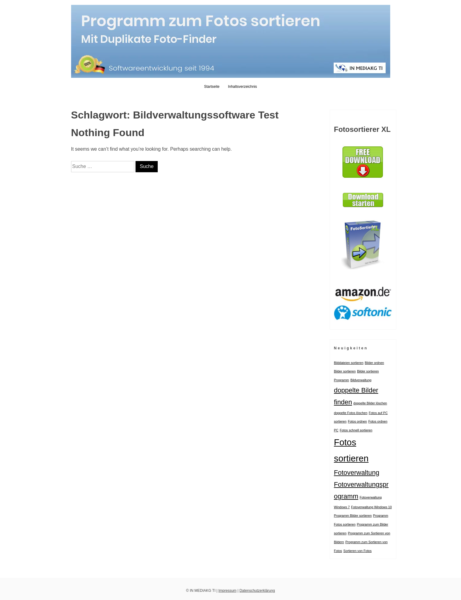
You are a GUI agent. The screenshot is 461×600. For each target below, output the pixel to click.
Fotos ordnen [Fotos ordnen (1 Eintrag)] (357, 421)
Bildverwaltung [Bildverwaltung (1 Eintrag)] (360, 380)
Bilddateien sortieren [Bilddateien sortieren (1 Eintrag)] (348, 363)
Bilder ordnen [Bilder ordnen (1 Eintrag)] (374, 363)
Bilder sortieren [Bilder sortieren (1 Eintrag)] (345, 371)
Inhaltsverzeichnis (242, 86)
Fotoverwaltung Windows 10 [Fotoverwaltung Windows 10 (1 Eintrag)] (371, 507)
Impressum (227, 590)
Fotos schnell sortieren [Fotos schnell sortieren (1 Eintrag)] (356, 430)
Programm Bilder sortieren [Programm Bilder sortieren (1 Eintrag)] (353, 515)
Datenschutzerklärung (257, 590)
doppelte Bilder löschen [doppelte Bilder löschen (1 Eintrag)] (370, 403)
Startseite (211, 86)
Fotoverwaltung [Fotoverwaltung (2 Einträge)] (356, 472)
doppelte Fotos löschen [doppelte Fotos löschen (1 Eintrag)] (350, 413)
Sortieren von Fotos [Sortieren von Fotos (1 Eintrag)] (357, 551)
